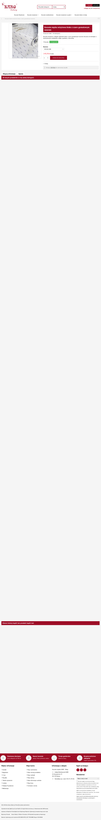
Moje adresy (30, 778)
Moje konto (30, 766)
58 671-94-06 (70, 779)
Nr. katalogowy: (56, 33)
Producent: (46, 33)
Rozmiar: (46, 47)
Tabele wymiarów (7, 780)
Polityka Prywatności (7, 786)
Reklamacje (5, 788)
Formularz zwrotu (32, 786)
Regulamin (5, 772)
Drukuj (46, 63)
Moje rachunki (31, 775)
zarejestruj (96, 8)
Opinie (20, 74)
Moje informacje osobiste (34, 780)
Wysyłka (4, 778)
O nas (3, 775)
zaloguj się (87, 8)
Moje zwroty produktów (33, 772)
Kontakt (4, 770)
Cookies (4, 783)
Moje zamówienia (32, 770)
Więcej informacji (9, 74)
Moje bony (30, 783)
